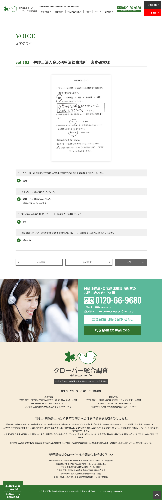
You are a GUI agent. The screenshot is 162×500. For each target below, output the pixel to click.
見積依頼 (153, 5)
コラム (97, 12)
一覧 (129, 262)
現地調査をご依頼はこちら (114, 330)
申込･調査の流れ (73, 12)
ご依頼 (153, 13)
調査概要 (58, 12)
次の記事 (87, 262)
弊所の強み (45, 12)
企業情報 (108, 12)
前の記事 (40, 262)
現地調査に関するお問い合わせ (114, 319)
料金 (87, 12)
